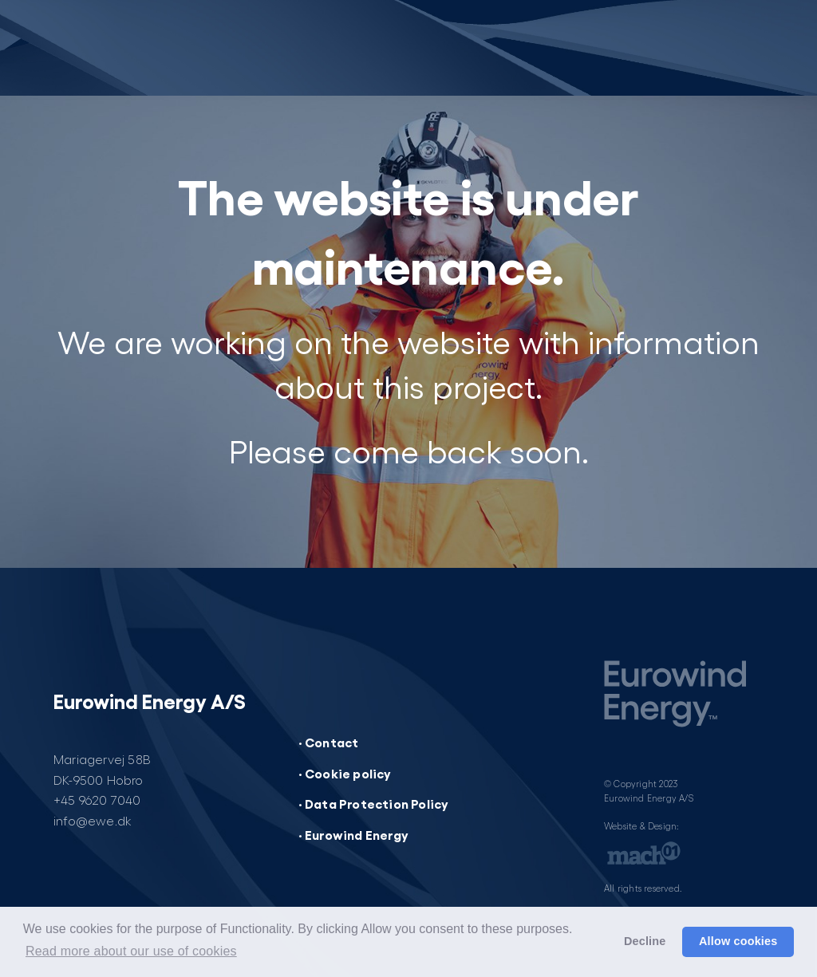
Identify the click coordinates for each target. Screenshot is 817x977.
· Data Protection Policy (373, 803)
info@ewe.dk (92, 820)
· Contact (328, 742)
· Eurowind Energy (353, 834)
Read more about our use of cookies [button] (131, 951)
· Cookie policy (345, 773)
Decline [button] (645, 941)
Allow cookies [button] (738, 941)
